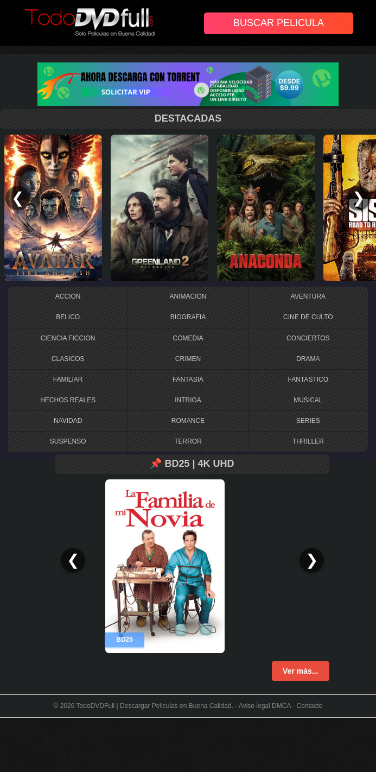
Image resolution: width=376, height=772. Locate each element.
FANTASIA (188, 379)
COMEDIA (188, 338)
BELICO (68, 317)
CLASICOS (68, 359)
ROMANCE (188, 421)
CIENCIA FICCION (68, 338)
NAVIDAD (68, 421)
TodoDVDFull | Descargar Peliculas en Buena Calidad (154, 706)
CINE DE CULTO (308, 317)
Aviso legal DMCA (265, 706)
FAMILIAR (68, 379)
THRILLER (308, 441)
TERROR (188, 441)
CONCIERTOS (308, 338)
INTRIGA (188, 400)
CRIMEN (188, 359)
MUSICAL (308, 400)
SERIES (308, 421)
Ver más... (300, 671)
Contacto (309, 706)
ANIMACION (187, 296)
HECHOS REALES (67, 400)
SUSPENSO (68, 441)
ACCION (68, 296)
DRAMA (308, 359)
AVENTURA (308, 296)
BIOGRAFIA (188, 317)
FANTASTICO (308, 379)
